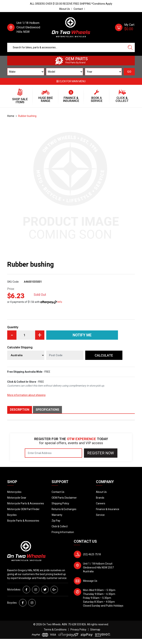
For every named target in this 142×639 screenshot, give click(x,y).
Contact (78, 9)
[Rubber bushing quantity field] (25, 335)
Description (19, 409)
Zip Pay (56, 520)
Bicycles (12, 514)
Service (100, 514)
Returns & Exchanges (64, 509)
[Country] (25, 355)
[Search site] (130, 47)
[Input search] (66, 47)
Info (60, 301)
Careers (100, 503)
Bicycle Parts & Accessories (23, 520)
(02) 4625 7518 (92, 554)
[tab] (20, 409)
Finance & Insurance (107, 509)
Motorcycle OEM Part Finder (23, 509)
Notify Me (82, 335)
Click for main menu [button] (71, 81)
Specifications (47, 409)
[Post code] (64, 355)
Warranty (57, 514)
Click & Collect (60, 526)
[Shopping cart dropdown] (125, 27)
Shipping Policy (60, 503)
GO (129, 71)
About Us (64, 9)
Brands (100, 497)
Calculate (104, 355)
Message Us (90, 580)
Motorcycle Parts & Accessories (25, 503)
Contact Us (58, 491)
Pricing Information (63, 532)
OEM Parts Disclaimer (64, 497)
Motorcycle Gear (16, 497)
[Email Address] (53, 453)
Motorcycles (14, 491)
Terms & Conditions (55, 629)
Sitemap (95, 629)
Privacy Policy (78, 629)
